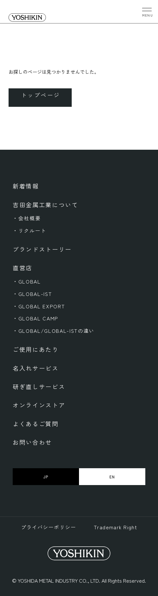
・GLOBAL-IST (32, 294)
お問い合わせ (32, 442)
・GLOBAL (27, 281)
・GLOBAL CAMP (35, 318)
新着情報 (26, 186)
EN (112, 476)
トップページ (40, 95)
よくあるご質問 (36, 423)
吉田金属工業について (45, 204)
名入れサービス (36, 368)
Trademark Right (115, 527)
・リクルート (29, 230)
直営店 (22, 267)
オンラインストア (39, 405)
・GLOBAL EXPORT (39, 306)
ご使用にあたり (36, 349)
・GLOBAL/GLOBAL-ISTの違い (54, 330)
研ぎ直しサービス (39, 386)
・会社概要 (27, 218)
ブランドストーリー (42, 249)
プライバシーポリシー (48, 527)
